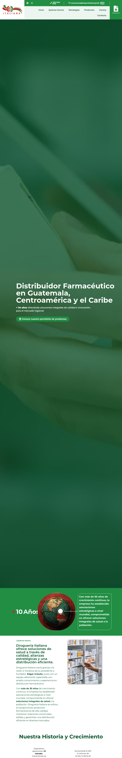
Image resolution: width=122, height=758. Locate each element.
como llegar (102, 3)
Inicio (41, 10)
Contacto (101, 15)
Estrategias (74, 10)
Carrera (102, 10)
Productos (89, 10)
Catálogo (116, 13)
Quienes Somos (56, 10)
